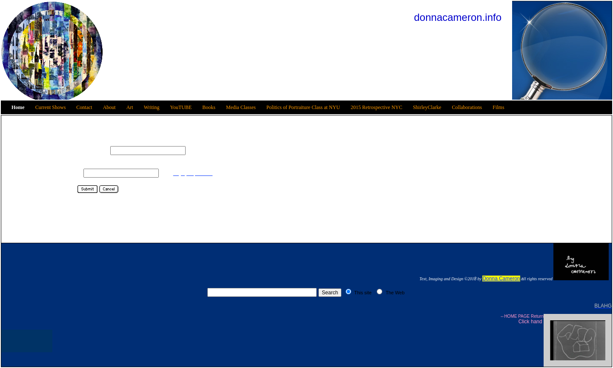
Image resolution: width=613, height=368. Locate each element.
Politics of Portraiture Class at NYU (303, 107)
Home (18, 107)
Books (208, 107)
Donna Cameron (501, 279)
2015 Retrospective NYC (376, 107)
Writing (152, 107)
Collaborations (467, 107)
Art (129, 107)
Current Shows (50, 107)
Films (498, 107)
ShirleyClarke (427, 107)
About (109, 107)
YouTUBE (181, 107)
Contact (84, 107)
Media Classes (241, 107)
